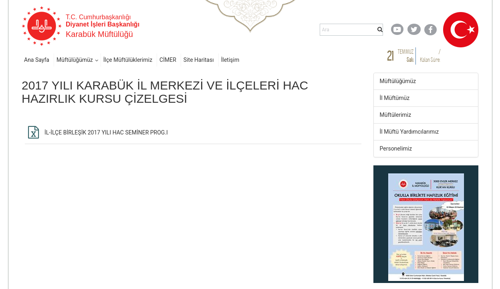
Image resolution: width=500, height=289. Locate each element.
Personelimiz (396, 148)
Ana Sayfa (36, 60)
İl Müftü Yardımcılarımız (409, 131)
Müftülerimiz (395, 115)
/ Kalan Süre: (430, 55)
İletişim (230, 60)
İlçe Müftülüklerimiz (127, 60)
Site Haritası (198, 60)
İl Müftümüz (395, 98)
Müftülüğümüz (74, 60)
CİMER (167, 60)
